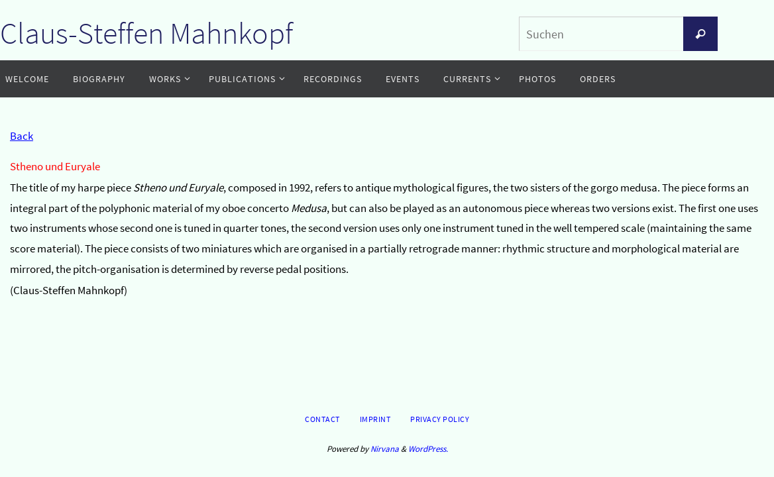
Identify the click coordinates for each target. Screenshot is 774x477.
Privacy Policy (439, 419)
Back (21, 136)
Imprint (375, 419)
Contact (322, 419)
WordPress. (428, 448)
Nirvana (384, 448)
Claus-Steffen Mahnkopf (146, 33)
